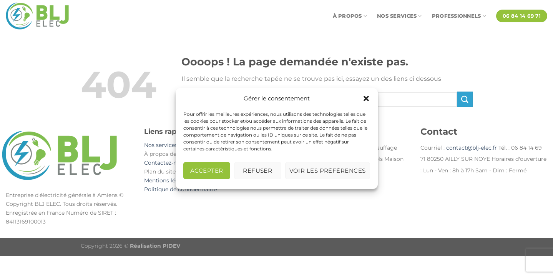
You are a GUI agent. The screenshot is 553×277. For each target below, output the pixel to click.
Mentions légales (166, 180)
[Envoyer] (464, 99)
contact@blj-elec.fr (471, 147)
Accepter (206, 170)
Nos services (399, 16)
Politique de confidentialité (180, 189)
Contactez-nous (165, 162)
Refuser (257, 170)
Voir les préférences (327, 170)
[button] (366, 98)
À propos (350, 16)
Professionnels (459, 16)
